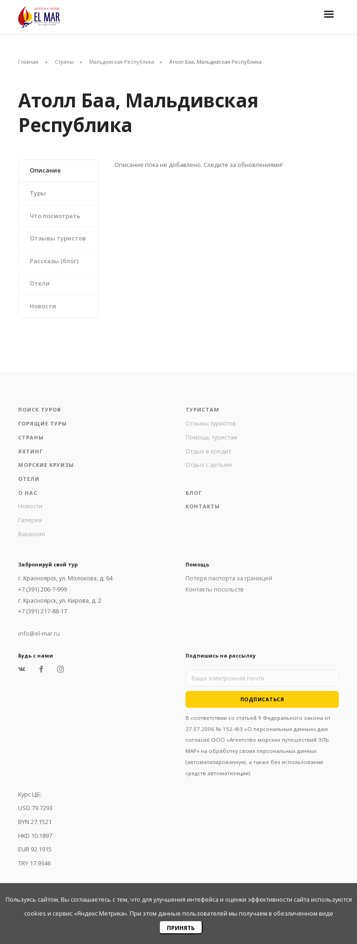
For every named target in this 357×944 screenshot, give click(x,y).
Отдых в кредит (208, 451)
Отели (40, 283)
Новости (43, 306)
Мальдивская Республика (121, 61)
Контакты (202, 506)
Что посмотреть (55, 216)
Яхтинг (30, 451)
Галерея (30, 520)
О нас (27, 492)
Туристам (202, 409)
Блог (193, 492)
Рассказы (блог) (54, 261)
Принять (181, 928)
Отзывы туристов (58, 238)
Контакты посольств (214, 589)
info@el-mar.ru (39, 633)
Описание (45, 170)
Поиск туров (39, 409)
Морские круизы (46, 464)
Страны (64, 61)
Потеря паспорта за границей (228, 578)
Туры (38, 193)
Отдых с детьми (208, 464)
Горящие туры (42, 423)
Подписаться (262, 699)
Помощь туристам (211, 437)
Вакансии (31, 534)
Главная (28, 61)
